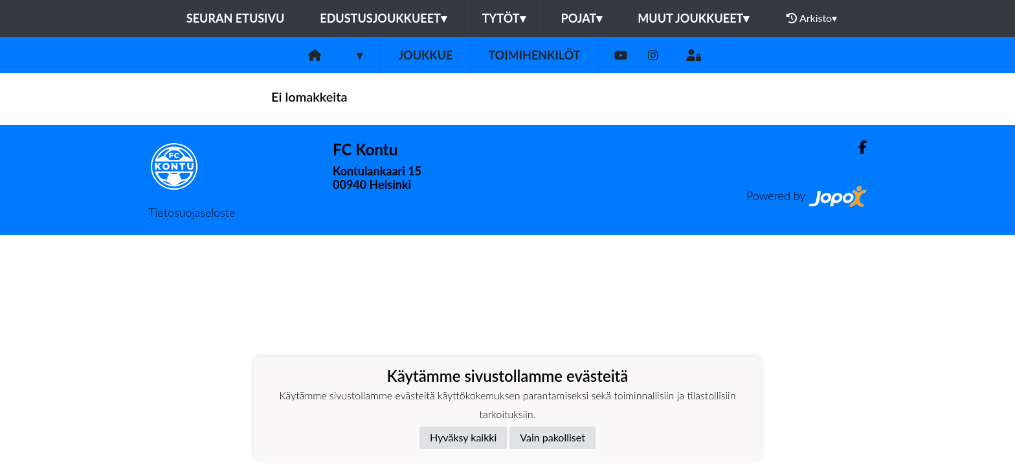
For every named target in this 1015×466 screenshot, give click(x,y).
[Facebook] (857, 147)
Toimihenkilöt (534, 55)
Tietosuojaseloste (191, 212)
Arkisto (811, 18)
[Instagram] (653, 55)
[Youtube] (621, 55)
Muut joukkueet (693, 18)
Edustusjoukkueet (383, 18)
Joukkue (425, 55)
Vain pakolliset (552, 437)
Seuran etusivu (235, 18)
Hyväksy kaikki (463, 437)
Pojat (582, 18)
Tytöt (504, 18)
